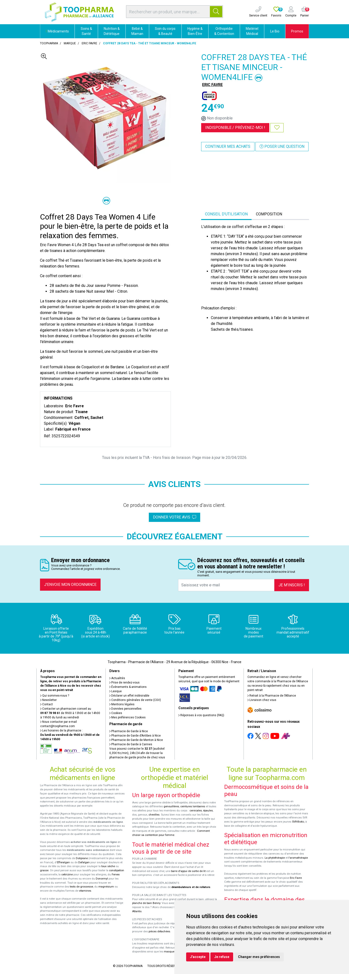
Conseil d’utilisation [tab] (226, 214)
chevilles (154, 814)
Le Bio (274, 31)
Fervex (116, 874)
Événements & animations (128, 687)
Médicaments (57, 31)
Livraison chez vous (261, 700)
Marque (70, 43)
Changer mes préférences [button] (259, 957)
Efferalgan (63, 862)
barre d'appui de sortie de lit (188, 871)
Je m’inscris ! (291, 585)
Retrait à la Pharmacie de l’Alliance (271, 695)
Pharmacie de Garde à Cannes (130, 744)
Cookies (115, 713)
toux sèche (108, 866)
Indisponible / (235, 127)
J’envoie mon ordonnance (70, 584)
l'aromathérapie (298, 857)
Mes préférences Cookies (127, 717)
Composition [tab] (269, 214)
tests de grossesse (81, 886)
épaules (208, 810)
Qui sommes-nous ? (54, 695)
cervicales (196, 810)
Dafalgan (84, 862)
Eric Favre (296, 878)
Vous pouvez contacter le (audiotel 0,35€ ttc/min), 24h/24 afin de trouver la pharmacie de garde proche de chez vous (137, 753)
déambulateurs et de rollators (190, 887)
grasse (44, 870)
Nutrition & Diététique (112, 31)
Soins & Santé (86, 31)
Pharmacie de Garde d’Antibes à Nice (135, 735)
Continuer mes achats (227, 146)
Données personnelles (125, 708)
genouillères (171, 806)
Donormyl (102, 878)
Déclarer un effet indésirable (129, 695)
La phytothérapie (275, 857)
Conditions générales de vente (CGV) (135, 700)
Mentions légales (122, 704)
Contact (46, 704)
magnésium (106, 886)
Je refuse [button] (221, 957)
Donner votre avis (174, 517)
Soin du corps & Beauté (165, 31)
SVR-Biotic (298, 821)
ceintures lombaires (192, 806)
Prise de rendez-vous (124, 682)
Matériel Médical (252, 31)
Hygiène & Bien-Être (195, 31)
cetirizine (67, 874)
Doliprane (82, 858)
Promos (297, 31)
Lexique (115, 691)
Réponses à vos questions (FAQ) (201, 715)
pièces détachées (159, 931)
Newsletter (48, 700)
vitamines (85, 890)
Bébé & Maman (137, 31)
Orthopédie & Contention (224, 31)
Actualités (117, 678)
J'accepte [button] (198, 957)
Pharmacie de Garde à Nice (128, 731)
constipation (116, 870)
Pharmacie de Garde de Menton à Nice (136, 740)
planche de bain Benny (146, 903)
